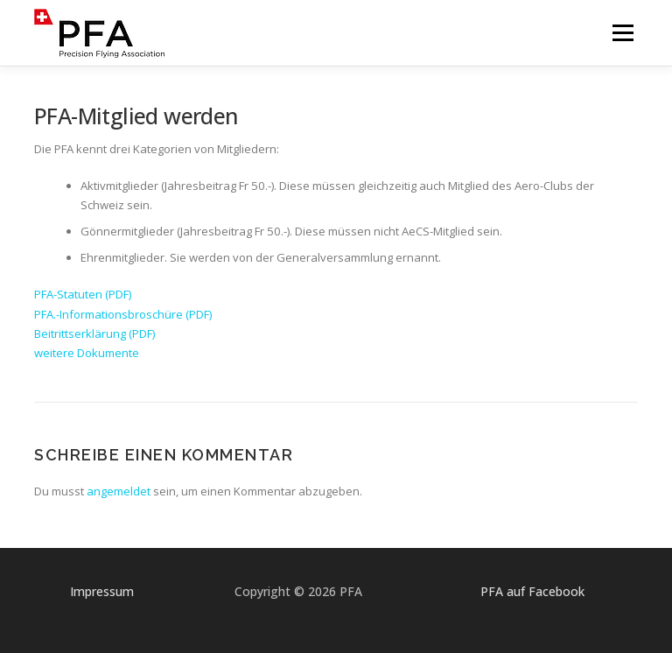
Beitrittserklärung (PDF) (94, 333)
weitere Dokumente (86, 353)
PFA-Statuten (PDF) (82, 294)
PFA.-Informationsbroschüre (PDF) (123, 314)
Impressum (102, 591)
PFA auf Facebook (532, 591)
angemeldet (118, 491)
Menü (622, 32)
